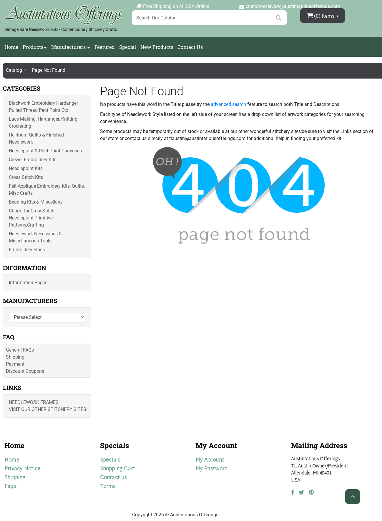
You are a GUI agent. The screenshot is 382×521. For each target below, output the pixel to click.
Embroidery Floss (27, 249)
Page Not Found (48, 70)
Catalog (14, 70)
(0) (321, 15)
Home (11, 47)
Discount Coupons (25, 371)
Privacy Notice (22, 469)
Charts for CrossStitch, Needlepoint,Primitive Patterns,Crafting (32, 218)
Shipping (15, 357)
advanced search (228, 104)
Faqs (10, 487)
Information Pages (28, 282)
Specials (110, 460)
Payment (15, 364)
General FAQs (20, 350)
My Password (211, 469)
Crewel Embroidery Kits (33, 159)
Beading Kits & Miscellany (36, 202)
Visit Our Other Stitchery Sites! (48, 409)
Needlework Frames (34, 402)
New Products (156, 47)
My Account (209, 460)
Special (127, 47)
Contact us (113, 478)
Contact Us (190, 47)
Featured (104, 47)
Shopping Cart (117, 469)
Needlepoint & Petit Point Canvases (45, 151)
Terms (108, 487)
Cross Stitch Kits (26, 177)
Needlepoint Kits (26, 168)
